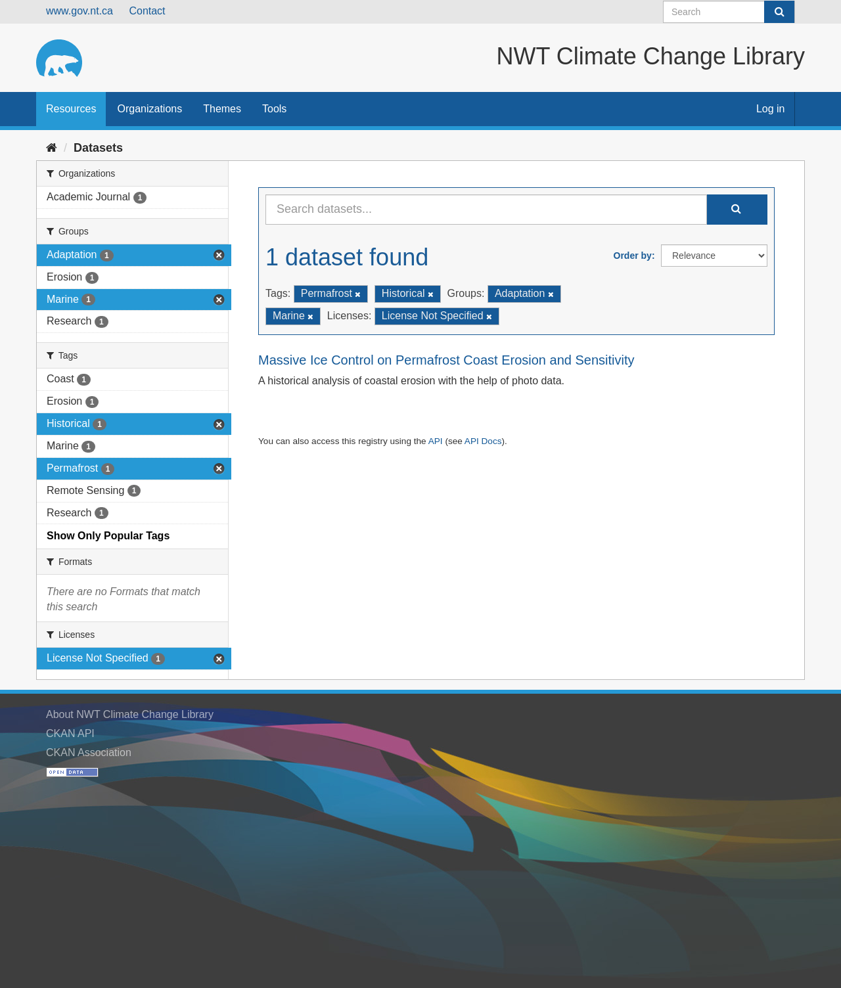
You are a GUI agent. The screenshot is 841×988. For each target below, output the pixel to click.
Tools (274, 108)
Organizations (149, 108)
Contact (147, 10)
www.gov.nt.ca (79, 10)
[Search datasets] (729, 12)
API (435, 441)
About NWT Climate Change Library (130, 714)
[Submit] (779, 12)
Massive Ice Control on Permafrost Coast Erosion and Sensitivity (446, 360)
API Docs (483, 441)
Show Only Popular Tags (108, 535)
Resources (71, 108)
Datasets (98, 147)
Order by (633, 255)
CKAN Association (88, 752)
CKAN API (70, 733)
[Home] (51, 147)
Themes (222, 108)
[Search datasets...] (486, 209)
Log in (770, 108)
